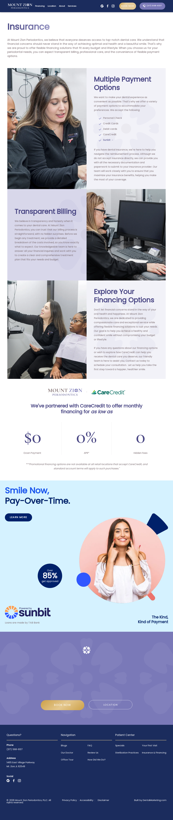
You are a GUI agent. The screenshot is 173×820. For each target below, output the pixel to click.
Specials (119, 745)
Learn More (18, 517)
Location (52, 6)
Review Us (93, 752)
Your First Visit (149, 745)
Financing (40, 6)
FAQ (90, 745)
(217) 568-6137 (15, 749)
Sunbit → (108, 140)
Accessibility (86, 800)
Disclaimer (103, 800)
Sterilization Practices (127, 752)
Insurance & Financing (154, 752)
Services (72, 6)
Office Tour (67, 759)
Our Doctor (67, 752)
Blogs (64, 745)
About (62, 6)
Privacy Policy (69, 800)
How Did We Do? (97, 759)
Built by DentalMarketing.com (150, 800)
